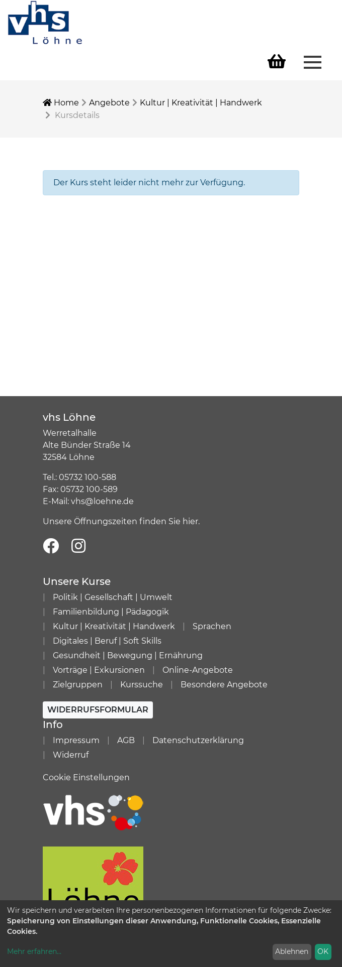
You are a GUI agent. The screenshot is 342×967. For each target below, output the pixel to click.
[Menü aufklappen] (312, 61)
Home (61, 102)
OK (322, 951)
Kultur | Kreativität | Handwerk (201, 102)
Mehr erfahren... (34, 951)
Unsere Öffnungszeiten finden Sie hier (120, 521)
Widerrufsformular (97, 709)
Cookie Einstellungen (86, 777)
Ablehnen (291, 951)
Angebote (109, 102)
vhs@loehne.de (102, 501)
